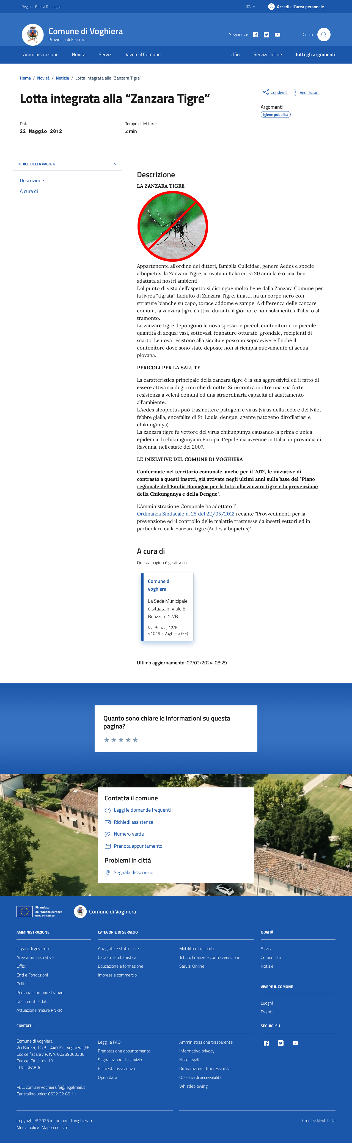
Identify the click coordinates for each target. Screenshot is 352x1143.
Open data (107, 1077)
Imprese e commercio (117, 975)
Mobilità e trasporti (196, 948)
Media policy (27, 1127)
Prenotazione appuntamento (124, 1050)
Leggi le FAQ (109, 1042)
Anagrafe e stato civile (118, 948)
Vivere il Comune (143, 54)
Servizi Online (268, 54)
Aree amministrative (35, 957)
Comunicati (271, 957)
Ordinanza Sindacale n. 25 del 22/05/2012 (186, 514)
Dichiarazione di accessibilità (204, 1068)
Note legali (189, 1059)
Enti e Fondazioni (32, 975)
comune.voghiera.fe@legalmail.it (55, 1087)
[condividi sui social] (275, 92)
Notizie (267, 966)
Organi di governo (32, 948)
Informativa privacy (197, 1050)
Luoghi (267, 1003)
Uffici (234, 54)
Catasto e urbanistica (117, 957)
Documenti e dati (32, 1001)
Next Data (326, 1120)
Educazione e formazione (120, 966)
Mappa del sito (55, 1127)
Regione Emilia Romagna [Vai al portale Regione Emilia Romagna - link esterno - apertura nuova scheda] (41, 6)
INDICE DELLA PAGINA (67, 164)
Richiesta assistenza (116, 1068)
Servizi (105, 54)
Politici (22, 983)
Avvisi (266, 948)
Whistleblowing (193, 1086)
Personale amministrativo (39, 992)
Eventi (267, 1011)
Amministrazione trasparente (206, 1042)
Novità (79, 54)
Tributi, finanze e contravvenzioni (209, 957)
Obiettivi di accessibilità (200, 1077)
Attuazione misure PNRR (39, 1010)
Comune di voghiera (159, 585)
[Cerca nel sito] (324, 34)
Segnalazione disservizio (120, 1059)
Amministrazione (41, 54)
